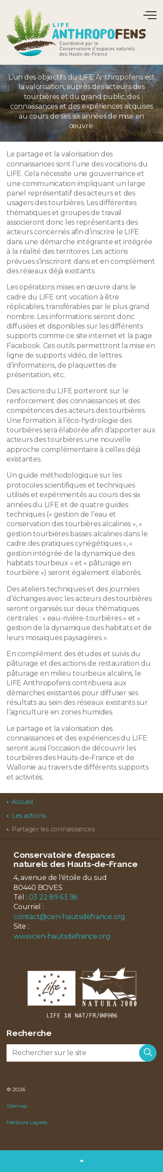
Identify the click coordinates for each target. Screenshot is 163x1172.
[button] (147, 1053)
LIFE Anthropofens (76, 32)
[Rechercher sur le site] (81, 1053)
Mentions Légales (27, 1122)
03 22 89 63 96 (53, 897)
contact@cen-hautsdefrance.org (69, 917)
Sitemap (17, 1105)
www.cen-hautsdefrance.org (61, 936)
